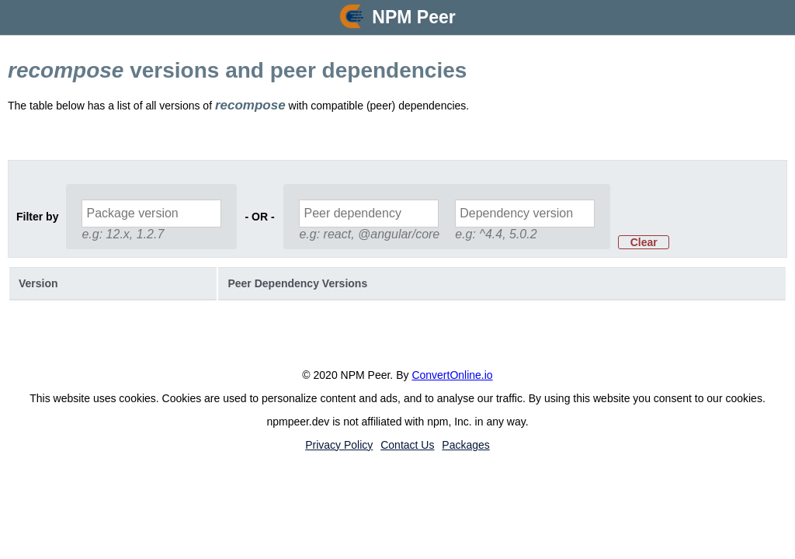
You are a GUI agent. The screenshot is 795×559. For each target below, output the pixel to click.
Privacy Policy (339, 445)
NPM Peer (413, 17)
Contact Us (407, 445)
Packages (465, 445)
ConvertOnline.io (451, 375)
